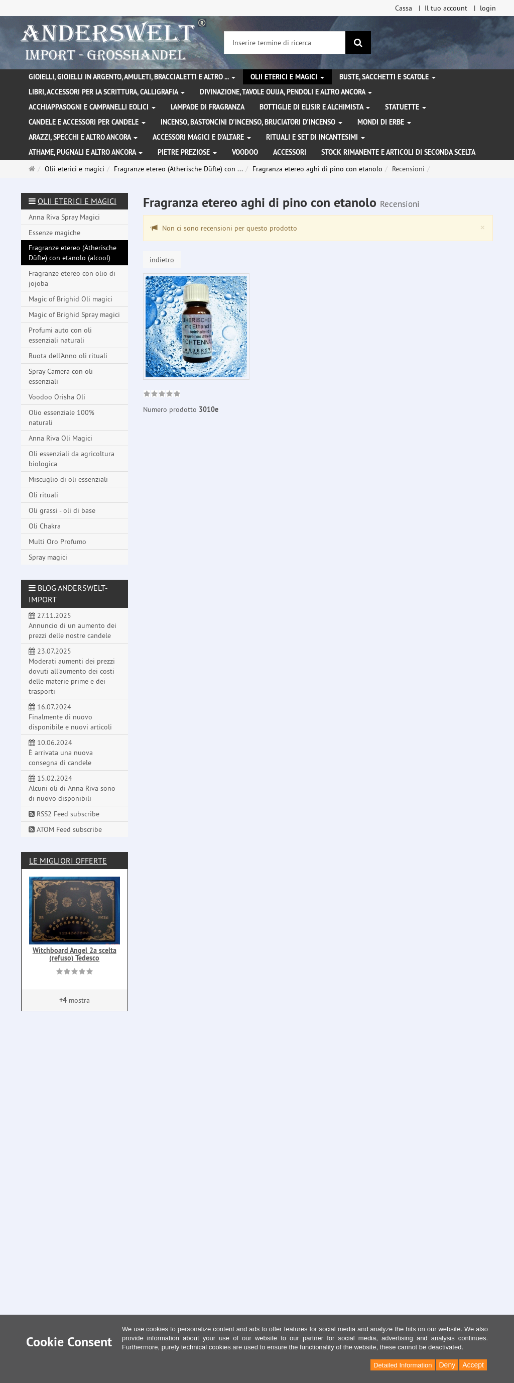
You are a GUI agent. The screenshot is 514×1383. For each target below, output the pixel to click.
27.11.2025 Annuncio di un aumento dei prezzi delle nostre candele (72, 625)
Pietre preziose (187, 152)
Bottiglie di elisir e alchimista (315, 107)
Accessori (289, 152)
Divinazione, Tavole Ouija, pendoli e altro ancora (286, 91)
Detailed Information (402, 1365)
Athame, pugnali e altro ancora (86, 152)
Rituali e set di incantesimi (315, 137)
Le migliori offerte (68, 861)
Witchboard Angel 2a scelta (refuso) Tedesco (74, 954)
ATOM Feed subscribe (65, 829)
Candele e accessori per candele (87, 122)
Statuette (405, 107)
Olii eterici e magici (287, 76)
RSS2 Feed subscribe (64, 813)
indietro (162, 259)
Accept (473, 1365)
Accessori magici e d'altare (202, 137)
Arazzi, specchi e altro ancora (83, 137)
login (488, 8)
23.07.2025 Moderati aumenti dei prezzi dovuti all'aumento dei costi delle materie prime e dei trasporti (72, 671)
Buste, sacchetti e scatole (387, 76)
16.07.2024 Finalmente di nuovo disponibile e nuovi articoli (70, 716)
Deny (447, 1365)
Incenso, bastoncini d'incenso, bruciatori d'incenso (251, 122)
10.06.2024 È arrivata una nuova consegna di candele (61, 752)
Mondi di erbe (384, 122)
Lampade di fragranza (207, 107)
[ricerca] (358, 42)
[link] (162, 394)
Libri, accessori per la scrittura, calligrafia (107, 91)
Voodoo (245, 152)
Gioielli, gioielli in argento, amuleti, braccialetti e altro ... (132, 76)
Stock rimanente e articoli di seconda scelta (398, 152)
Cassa (403, 8)
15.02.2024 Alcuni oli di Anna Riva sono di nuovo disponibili (72, 788)
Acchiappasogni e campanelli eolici (92, 107)
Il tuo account (446, 8)
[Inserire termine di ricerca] (285, 42)
